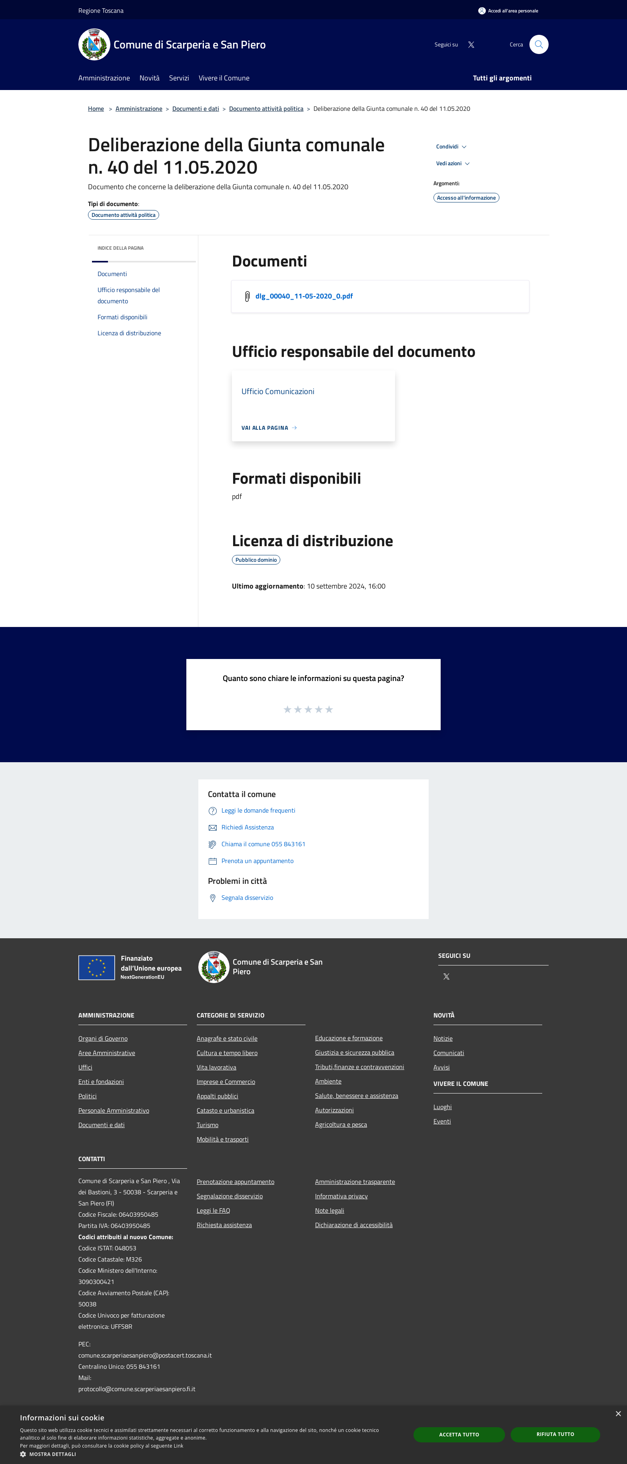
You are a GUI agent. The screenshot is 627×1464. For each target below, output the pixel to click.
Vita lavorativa (216, 1067)
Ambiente (328, 1081)
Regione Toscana (101, 10)
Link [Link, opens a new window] (179, 1445)
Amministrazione (139, 108)
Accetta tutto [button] (459, 1434)
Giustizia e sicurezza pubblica (354, 1052)
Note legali (329, 1210)
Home (96, 108)
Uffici (85, 1067)
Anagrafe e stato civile (227, 1038)
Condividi (452, 147)
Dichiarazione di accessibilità (354, 1225)
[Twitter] (468, 44)
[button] (209, 1454)
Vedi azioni (454, 163)
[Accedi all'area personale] (508, 10)
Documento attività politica (266, 108)
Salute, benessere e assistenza (356, 1095)
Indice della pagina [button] (121, 248)
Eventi (442, 1121)
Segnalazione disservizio (230, 1196)
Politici (87, 1096)
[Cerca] (539, 44)
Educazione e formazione (349, 1038)
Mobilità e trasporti (223, 1139)
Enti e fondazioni (101, 1081)
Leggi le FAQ (213, 1210)
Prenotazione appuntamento (235, 1181)
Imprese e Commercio (226, 1081)
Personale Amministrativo (113, 1110)
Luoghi (442, 1107)
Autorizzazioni (334, 1110)
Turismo (207, 1125)
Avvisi (441, 1067)
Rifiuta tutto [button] (556, 1434)
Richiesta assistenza (224, 1225)
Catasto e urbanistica (225, 1110)
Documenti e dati (195, 108)
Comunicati (448, 1052)
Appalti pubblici (217, 1096)
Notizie (443, 1038)
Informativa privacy (341, 1196)
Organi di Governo (103, 1038)
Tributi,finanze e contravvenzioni (359, 1066)
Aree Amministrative (106, 1052)
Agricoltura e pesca (341, 1124)
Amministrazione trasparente (355, 1181)
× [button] (618, 1414)
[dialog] (313, 1435)
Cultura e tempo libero (227, 1052)
